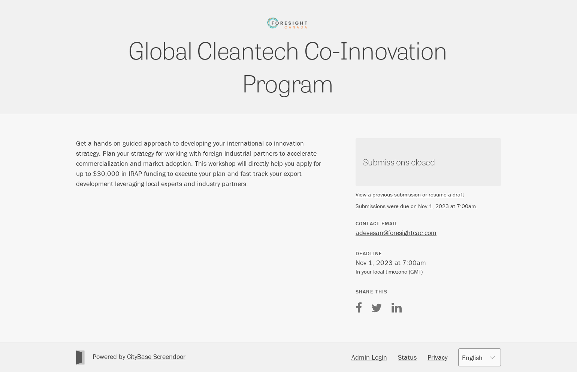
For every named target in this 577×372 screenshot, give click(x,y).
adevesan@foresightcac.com (396, 232)
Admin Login (369, 357)
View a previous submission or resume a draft (410, 194)
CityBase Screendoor (156, 356)
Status (407, 357)
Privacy (437, 357)
